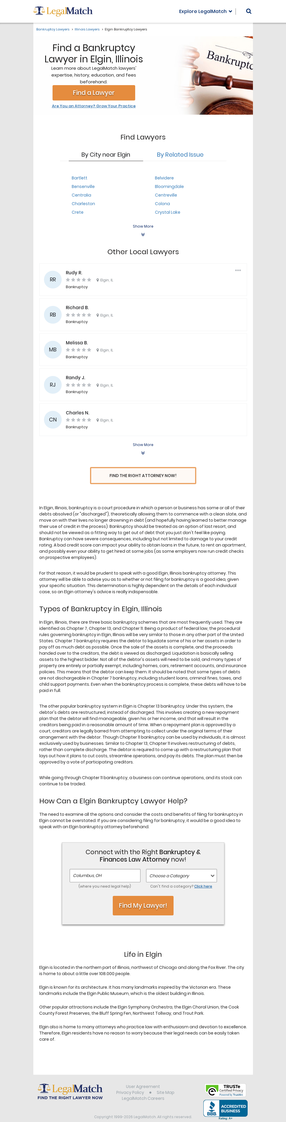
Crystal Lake (167, 212)
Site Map (165, 1081)
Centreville (166, 195)
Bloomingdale (169, 186)
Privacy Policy (130, 1081)
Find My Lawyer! (143, 894)
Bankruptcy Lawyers (52, 29)
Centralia (81, 195)
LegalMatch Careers (143, 1087)
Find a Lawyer (94, 92)
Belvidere (164, 178)
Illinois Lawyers (87, 29)
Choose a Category (169, 865)
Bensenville (83, 186)
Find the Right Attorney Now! (143, 475)
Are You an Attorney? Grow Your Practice (94, 106)
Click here (203, 875)
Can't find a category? (181, 875)
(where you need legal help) (105, 875)
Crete (78, 212)
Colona (162, 204)
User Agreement (143, 1076)
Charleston (83, 204)
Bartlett (79, 178)
